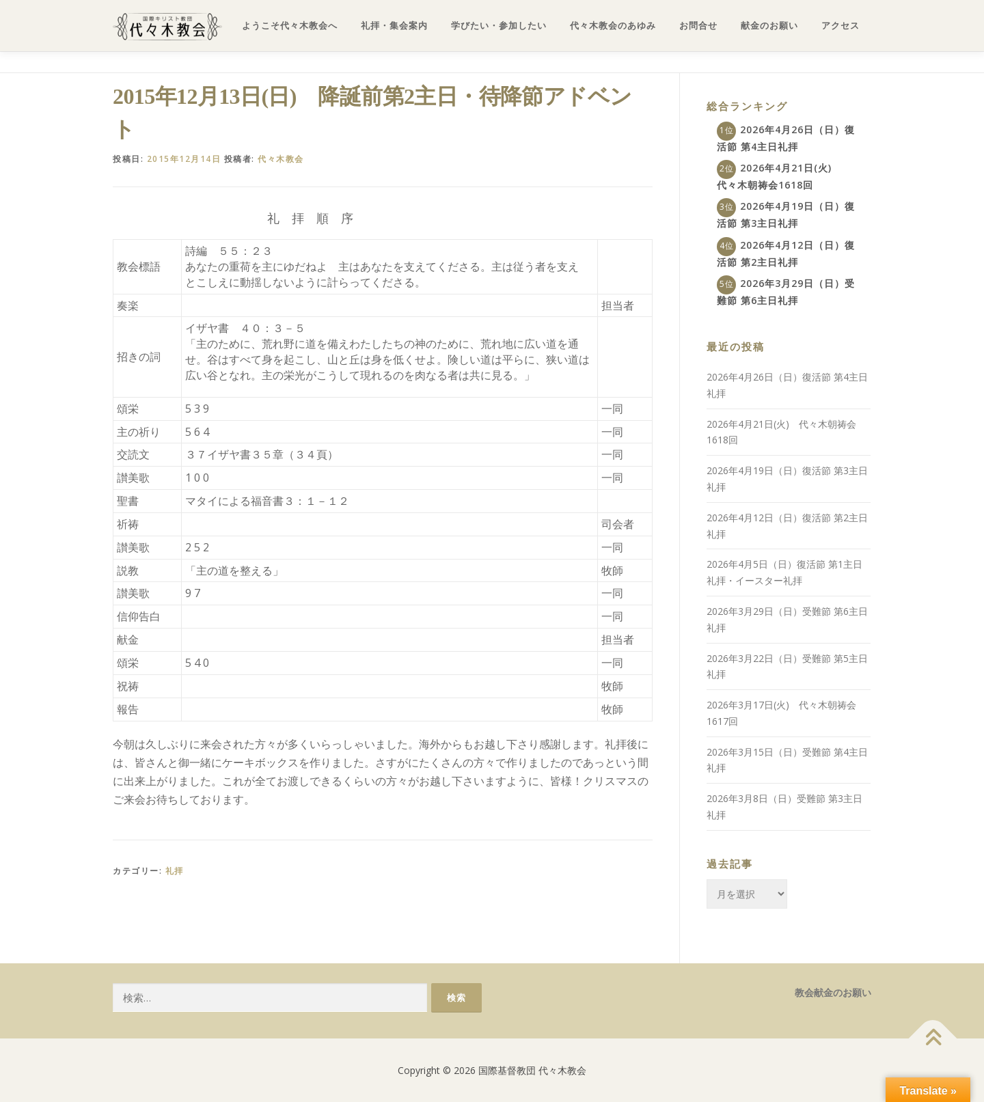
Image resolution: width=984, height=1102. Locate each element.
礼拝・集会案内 (394, 25)
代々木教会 (281, 159)
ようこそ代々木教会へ (290, 25)
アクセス (840, 25)
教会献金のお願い (833, 992)
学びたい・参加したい (499, 25)
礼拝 (174, 871)
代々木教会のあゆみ (613, 25)
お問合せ (698, 25)
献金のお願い (769, 25)
